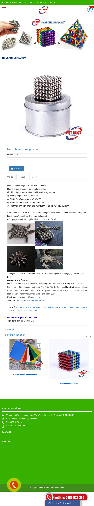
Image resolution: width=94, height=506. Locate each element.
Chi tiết (10, 177)
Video (34, 177)
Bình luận (10, 329)
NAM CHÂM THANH (64, 307)
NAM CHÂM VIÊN (26, 307)
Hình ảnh (23, 177)
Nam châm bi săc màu (69, 383)
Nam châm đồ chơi (14, 58)
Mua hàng (16, 169)
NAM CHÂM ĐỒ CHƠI (27, 311)
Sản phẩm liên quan (15, 335)
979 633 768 (12, 314)
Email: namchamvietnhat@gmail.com (40, 2)
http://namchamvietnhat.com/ (30, 300)
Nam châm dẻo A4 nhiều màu (25, 375)
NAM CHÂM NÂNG (45, 307)
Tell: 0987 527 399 (11, 2)
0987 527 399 (16, 422)
